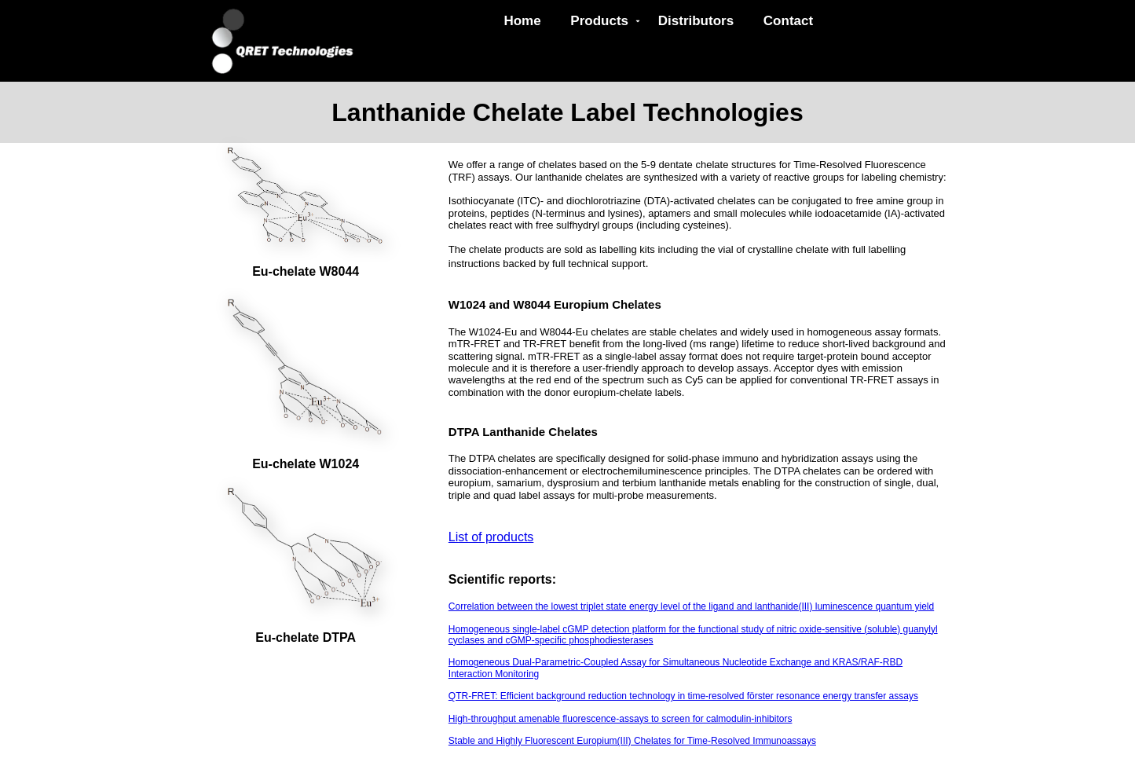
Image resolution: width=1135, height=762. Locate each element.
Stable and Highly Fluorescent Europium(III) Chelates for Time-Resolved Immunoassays (632, 740)
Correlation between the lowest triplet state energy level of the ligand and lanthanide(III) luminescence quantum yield (691, 606)
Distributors (696, 20)
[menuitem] (526, 21)
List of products (491, 537)
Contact (788, 20)
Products (605, 20)
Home (521, 20)
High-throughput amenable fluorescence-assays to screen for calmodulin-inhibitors (621, 718)
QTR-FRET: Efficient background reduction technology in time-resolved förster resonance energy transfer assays (683, 696)
